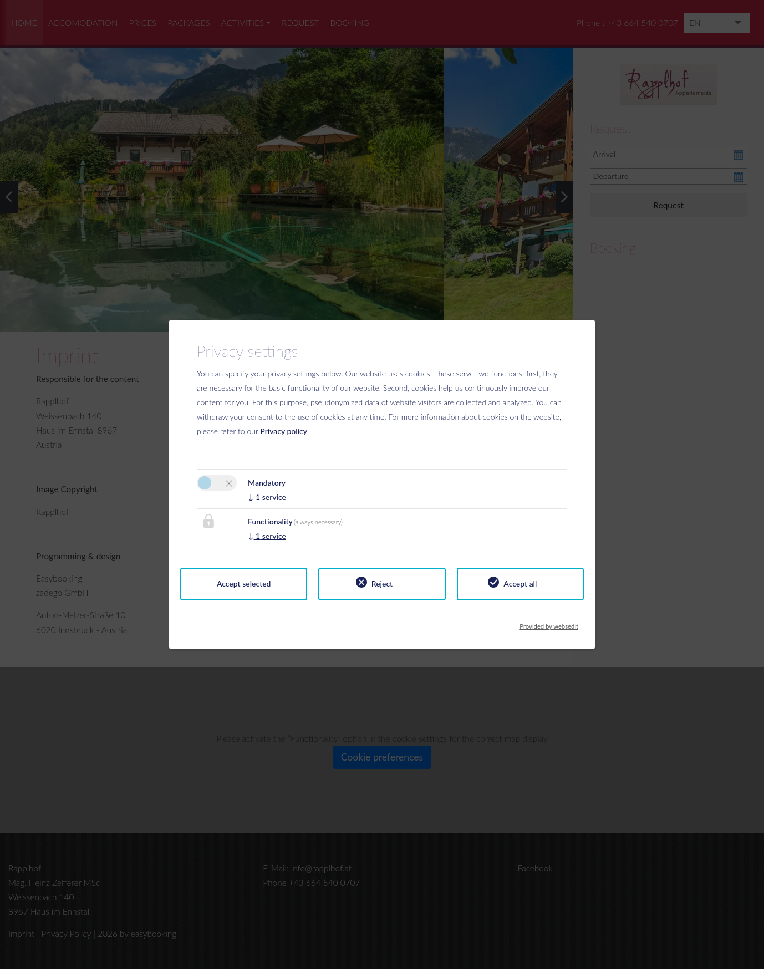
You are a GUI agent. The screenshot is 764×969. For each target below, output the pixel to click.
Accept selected (244, 583)
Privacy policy (283, 431)
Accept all (520, 583)
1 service (267, 497)
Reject (382, 583)
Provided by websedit (548, 623)
